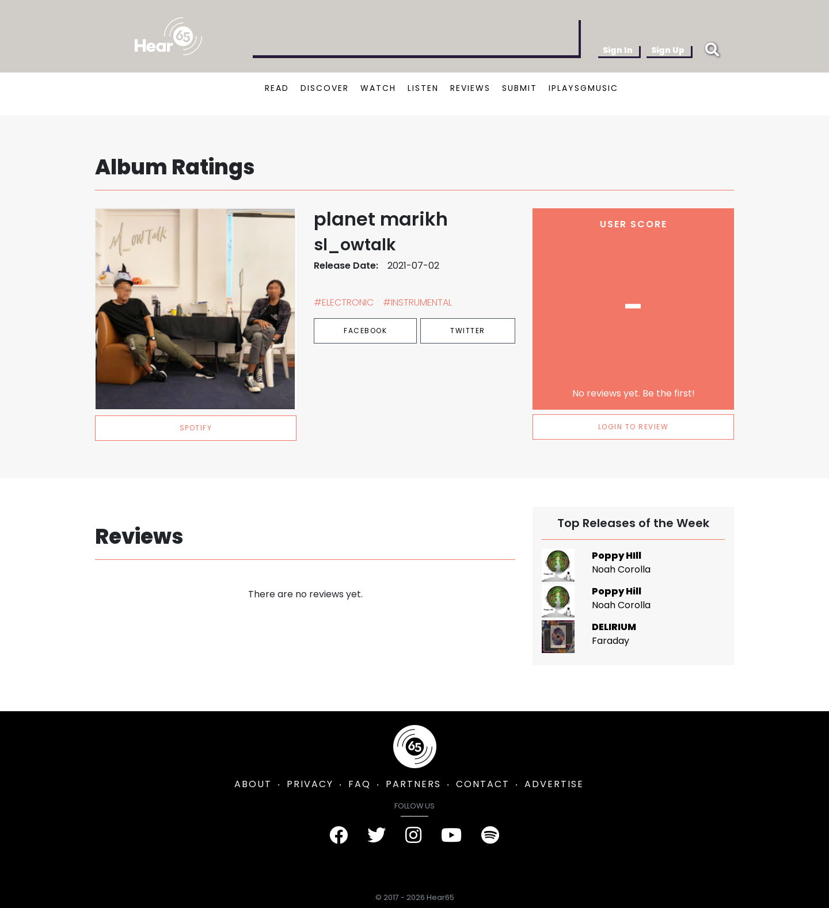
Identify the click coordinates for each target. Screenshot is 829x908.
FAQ (359, 784)
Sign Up (668, 50)
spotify (196, 428)
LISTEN (423, 88)
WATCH (378, 88)
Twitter (467, 330)
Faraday (610, 640)
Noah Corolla (621, 569)
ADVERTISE (554, 784)
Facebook (365, 330)
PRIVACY (310, 784)
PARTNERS (413, 784)
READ (277, 88)
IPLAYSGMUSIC (583, 88)
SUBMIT (519, 88)
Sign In (618, 50)
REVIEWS (470, 88)
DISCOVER (325, 88)
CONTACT (482, 784)
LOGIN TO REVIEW (633, 427)
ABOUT (253, 784)
